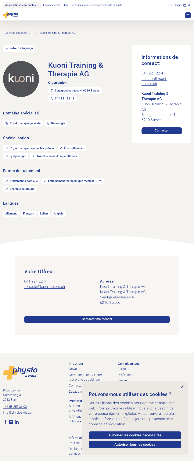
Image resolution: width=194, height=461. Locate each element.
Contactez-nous (80, 381)
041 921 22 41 (153, 69)
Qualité (123, 376)
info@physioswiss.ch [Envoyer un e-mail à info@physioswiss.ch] (18, 408)
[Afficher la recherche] (189, 5)
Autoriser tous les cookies (134, 444)
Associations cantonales (22, 5)
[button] (188, 15)
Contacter (162, 126)
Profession (125, 370)
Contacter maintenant (97, 315)
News (73, 364)
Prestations (77, 396)
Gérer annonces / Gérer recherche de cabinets (97, 5)
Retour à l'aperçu (21, 44)
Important (76, 359)
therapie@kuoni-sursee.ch (154, 76)
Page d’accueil (18, 30)
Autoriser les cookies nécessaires (134, 435)
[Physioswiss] (10, 15)
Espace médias (51, 5)
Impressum (77, 438)
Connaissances (129, 359)
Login (178, 5)
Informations (78, 433)
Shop (65, 5)
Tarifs (122, 364)
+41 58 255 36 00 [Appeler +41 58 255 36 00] (15, 402)
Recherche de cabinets (47, 30)
